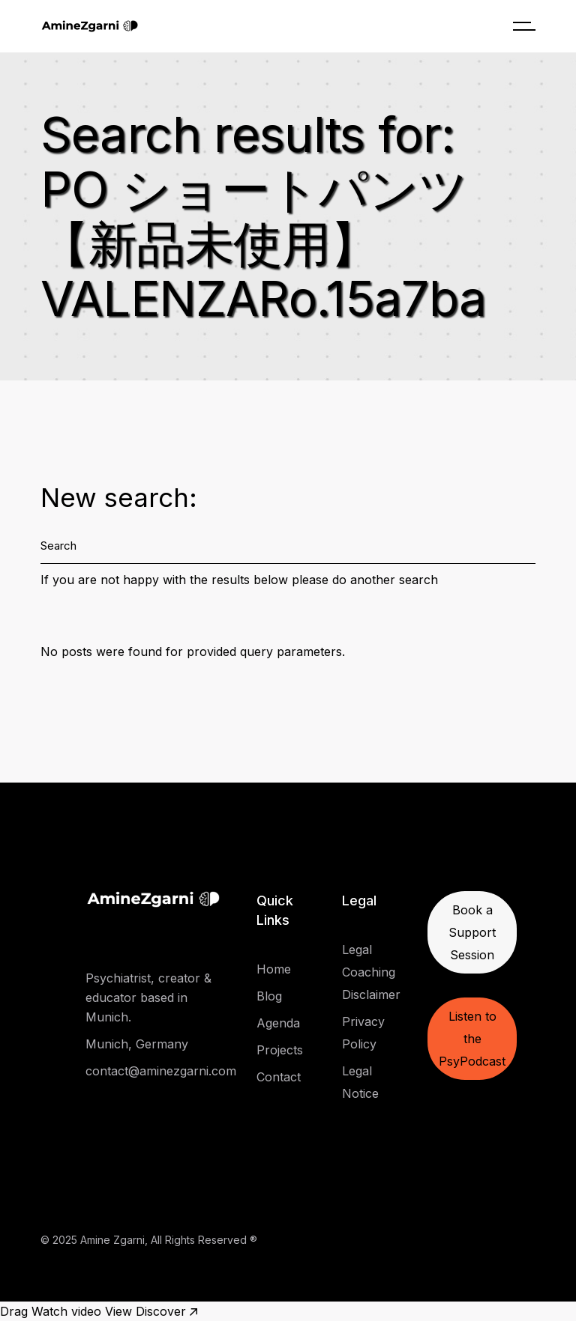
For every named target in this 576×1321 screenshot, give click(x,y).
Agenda (278, 1022)
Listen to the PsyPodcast (472, 1039)
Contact (278, 1076)
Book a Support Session (472, 932)
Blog (269, 996)
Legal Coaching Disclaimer (371, 972)
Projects (279, 1049)
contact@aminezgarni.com (161, 1070)
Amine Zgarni (112, 1239)
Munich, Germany (137, 1043)
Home (273, 969)
